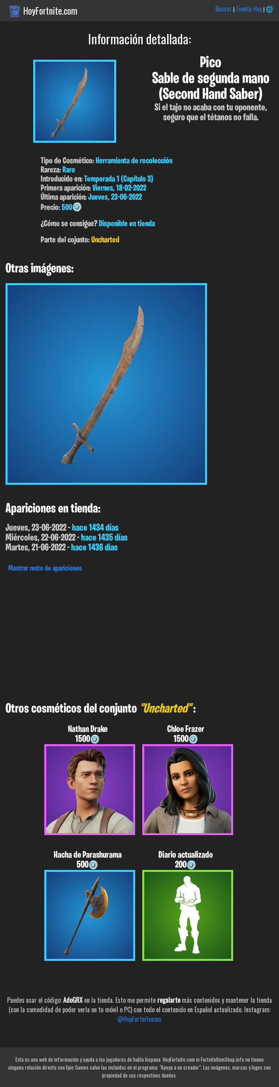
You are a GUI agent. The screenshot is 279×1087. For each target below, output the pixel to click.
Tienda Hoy (249, 8)
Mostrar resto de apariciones (45, 569)
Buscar (223, 8)
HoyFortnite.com (50, 10)
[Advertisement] (139, 635)
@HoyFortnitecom (139, 1019)
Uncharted (105, 240)
